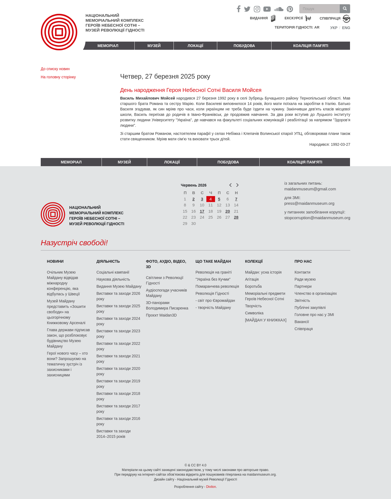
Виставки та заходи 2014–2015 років (113, 434)
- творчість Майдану (213, 307)
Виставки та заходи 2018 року (118, 396)
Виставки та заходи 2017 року (118, 409)
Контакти (302, 272)
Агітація (251, 279)
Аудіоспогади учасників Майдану (166, 293)
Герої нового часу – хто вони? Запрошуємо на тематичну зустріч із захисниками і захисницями (67, 364)
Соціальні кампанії (112, 272)
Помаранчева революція (217, 286)
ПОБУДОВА (244, 46)
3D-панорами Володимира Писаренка (167, 305)
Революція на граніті (213, 272)
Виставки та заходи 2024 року (118, 321)
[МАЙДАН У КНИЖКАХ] (265, 320)
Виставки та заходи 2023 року (118, 334)
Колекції (254, 261)
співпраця (330, 18)
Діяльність (108, 261)
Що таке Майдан (213, 261)
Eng (346, 28)
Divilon (211, 487)
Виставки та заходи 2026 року (118, 296)
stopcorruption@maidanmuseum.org (317, 217)
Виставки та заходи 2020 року (118, 371)
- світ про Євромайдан (215, 300)
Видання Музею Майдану (118, 286)
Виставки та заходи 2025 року (118, 309)
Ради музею (305, 279)
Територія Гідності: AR (297, 27)
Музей (154, 46)
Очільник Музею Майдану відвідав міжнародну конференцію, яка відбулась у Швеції (63, 283)
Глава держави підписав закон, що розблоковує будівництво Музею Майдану (68, 338)
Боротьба (253, 286)
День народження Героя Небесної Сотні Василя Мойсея (191, 90)
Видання (259, 18)
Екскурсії (294, 18)
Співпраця (304, 329)
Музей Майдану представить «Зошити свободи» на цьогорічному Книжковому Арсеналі (66, 312)
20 (227, 211)
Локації (195, 46)
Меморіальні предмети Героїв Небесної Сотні (265, 296)
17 (202, 211)
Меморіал (107, 46)
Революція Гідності (212, 293)
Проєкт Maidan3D (161, 315)
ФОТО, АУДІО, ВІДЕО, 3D (166, 264)
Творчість (253, 306)
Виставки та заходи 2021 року (118, 359)
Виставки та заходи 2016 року (118, 421)
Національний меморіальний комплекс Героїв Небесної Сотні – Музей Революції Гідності (115, 22)
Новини (55, 261)
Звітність (302, 300)
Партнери (303, 286)
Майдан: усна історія (263, 272)
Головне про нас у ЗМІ (314, 314)
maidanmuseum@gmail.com (310, 189)
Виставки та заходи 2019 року (118, 384)
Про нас (303, 261)
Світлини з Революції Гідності (164, 280)
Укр (334, 28)
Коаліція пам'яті (310, 46)
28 (236, 217)
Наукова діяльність (113, 279)
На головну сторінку (58, 77)
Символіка (254, 313)
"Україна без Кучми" (213, 279)
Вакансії (302, 322)
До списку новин (55, 69)
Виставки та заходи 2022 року (118, 346)
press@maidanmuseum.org (309, 203)
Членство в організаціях (316, 293)
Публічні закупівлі (310, 307)
